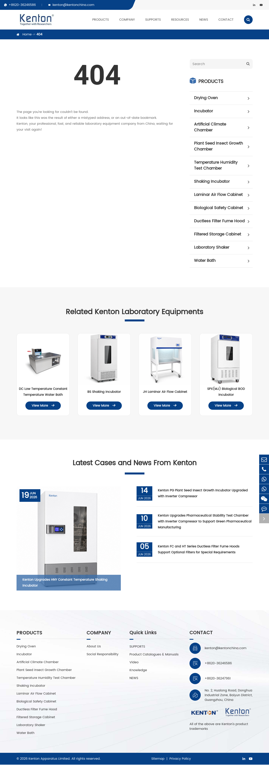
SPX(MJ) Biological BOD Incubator (226, 391)
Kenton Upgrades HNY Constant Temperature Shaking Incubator (64, 582)
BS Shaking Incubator (104, 391)
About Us (94, 646)
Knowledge (138, 670)
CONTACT (226, 19)
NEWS (203, 19)
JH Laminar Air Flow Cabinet (165, 391)
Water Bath (223, 261)
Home (27, 34)
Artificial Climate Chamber (223, 127)
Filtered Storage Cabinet (223, 234)
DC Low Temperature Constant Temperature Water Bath (43, 391)
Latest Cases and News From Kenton (134, 463)
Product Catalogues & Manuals (153, 654)
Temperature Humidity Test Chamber (223, 165)
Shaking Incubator (223, 182)
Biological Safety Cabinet (223, 208)
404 (39, 34)
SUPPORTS (153, 19)
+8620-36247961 (218, 678)
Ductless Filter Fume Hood (223, 221)
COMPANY (127, 19)
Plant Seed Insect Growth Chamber (223, 146)
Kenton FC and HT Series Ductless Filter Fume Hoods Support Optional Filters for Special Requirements (199, 549)
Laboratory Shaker (223, 248)
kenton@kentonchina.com (73, 4)
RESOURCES (180, 19)
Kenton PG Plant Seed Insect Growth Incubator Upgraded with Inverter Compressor (203, 493)
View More (43, 405)
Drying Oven (223, 98)
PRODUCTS (100, 19)
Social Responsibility (102, 654)
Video (134, 662)
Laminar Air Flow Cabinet (223, 195)
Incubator (223, 111)
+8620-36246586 (22, 4)
